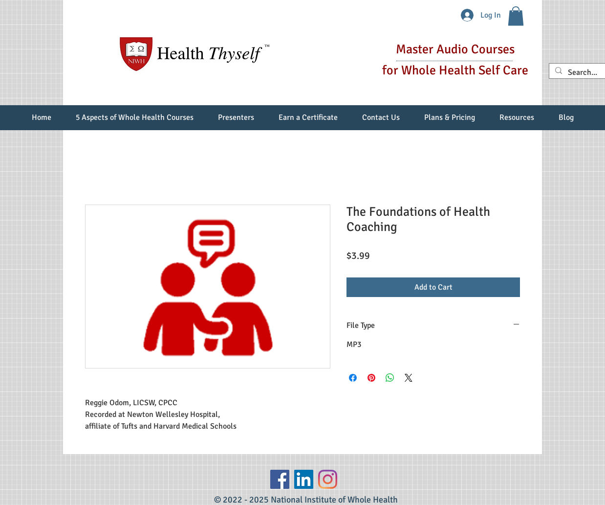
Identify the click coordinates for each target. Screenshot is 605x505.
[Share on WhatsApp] (390, 378)
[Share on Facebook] (353, 378)
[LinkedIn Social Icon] (303, 479)
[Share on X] (408, 378)
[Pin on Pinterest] (371, 378)
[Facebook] (279, 479)
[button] (516, 15)
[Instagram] (327, 479)
